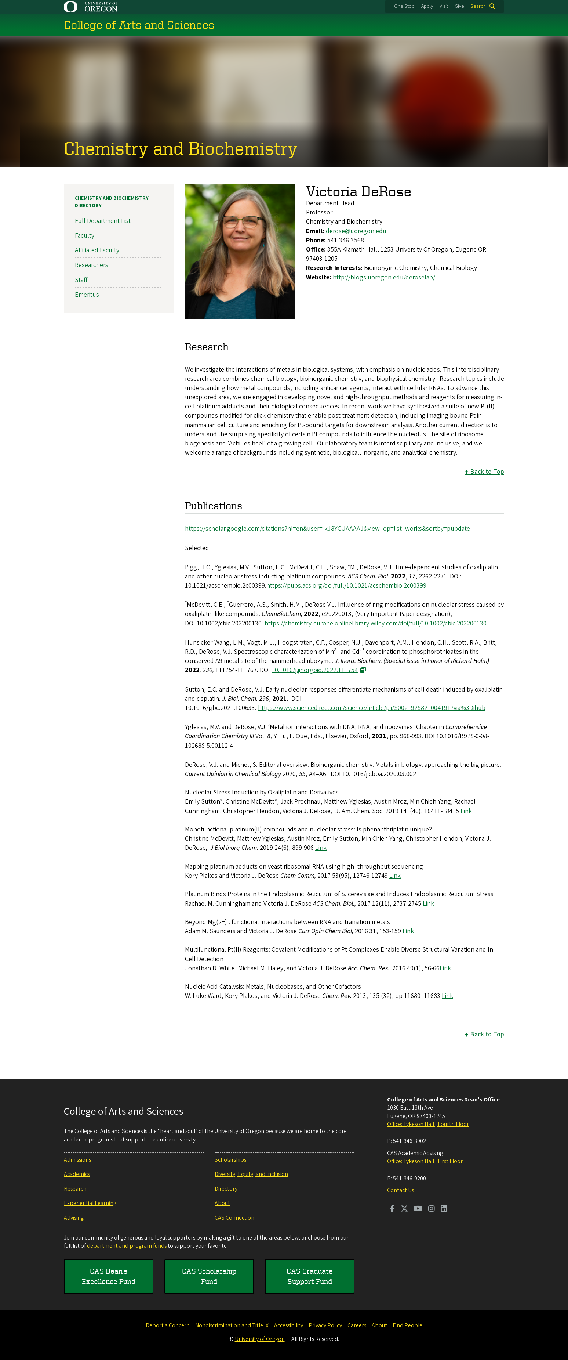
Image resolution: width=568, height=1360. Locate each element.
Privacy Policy (325, 1325)
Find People (407, 1325)
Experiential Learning (90, 1203)
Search (478, 6)
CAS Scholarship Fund (209, 1276)
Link (466, 810)
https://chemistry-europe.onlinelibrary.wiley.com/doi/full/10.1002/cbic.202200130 (376, 623)
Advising (74, 1218)
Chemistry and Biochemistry (181, 147)
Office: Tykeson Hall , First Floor (425, 1161)
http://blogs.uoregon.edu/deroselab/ (384, 277)
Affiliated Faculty (97, 250)
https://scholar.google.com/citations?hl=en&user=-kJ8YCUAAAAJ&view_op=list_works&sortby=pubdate (327, 528)
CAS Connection (234, 1218)
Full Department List (103, 221)
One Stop (404, 6)
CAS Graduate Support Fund (310, 1276)
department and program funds (127, 1246)
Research (75, 1189)
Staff (81, 279)
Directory (226, 1189)
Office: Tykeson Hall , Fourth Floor (428, 1124)
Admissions (77, 1160)
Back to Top (487, 471)
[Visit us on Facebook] (392, 1209)
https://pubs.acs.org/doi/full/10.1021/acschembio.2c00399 (346, 585)
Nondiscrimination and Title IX (232, 1325)
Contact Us (400, 1190)
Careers (356, 1325)
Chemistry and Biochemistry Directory (112, 202)
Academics (77, 1174)
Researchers (91, 265)
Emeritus (87, 294)
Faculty (84, 235)
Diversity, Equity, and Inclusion (251, 1174)
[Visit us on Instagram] (431, 1209)
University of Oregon (260, 1339)
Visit (444, 6)
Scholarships (230, 1160)
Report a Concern (168, 1325)
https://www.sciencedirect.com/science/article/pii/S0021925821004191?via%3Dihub (371, 708)
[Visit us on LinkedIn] (444, 1209)
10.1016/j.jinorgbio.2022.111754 (315, 670)
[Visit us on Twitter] (404, 1209)
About (222, 1203)
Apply (427, 6)
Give (459, 6)
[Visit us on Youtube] (418, 1209)
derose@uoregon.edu (356, 230)
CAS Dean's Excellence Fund (108, 1276)
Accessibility (288, 1325)
